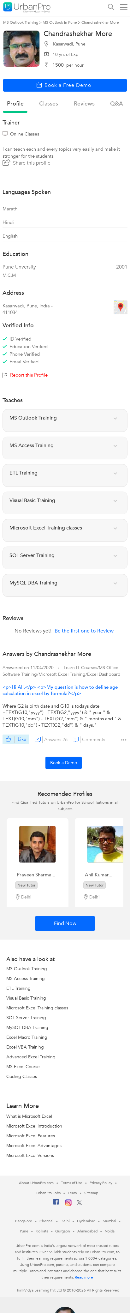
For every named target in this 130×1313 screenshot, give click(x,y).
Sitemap (91, 1192)
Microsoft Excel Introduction (34, 1126)
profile (15, 104)
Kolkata (42, 1231)
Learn (72, 1192)
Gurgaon (62, 1231)
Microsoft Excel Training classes (37, 1008)
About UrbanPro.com (36, 1182)
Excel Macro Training (26, 1037)
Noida (110, 1231)
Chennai (46, 1221)
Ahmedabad (87, 1231)
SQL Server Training (26, 1018)
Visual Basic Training (26, 998)
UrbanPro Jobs (48, 1192)
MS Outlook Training (26, 969)
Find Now (65, 923)
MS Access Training (25, 979)
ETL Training (18, 988)
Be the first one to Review (84, 630)
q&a (116, 104)
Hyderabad (86, 1221)
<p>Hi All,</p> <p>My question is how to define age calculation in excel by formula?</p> (60, 690)
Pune (24, 1231)
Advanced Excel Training (31, 1057)
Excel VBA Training (25, 1047)
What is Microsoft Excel (29, 1116)
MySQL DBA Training (27, 1028)
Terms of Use (71, 1182)
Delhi (65, 1221)
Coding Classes (21, 1077)
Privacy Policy (101, 1182)
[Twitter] (79, 1204)
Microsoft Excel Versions (30, 1156)
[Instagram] (68, 1204)
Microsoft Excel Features (30, 1136)
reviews (84, 104)
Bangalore (23, 1221)
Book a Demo (63, 763)
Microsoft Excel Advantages (34, 1146)
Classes (48, 104)
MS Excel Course (23, 1067)
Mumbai (109, 1221)
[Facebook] (56, 1204)
